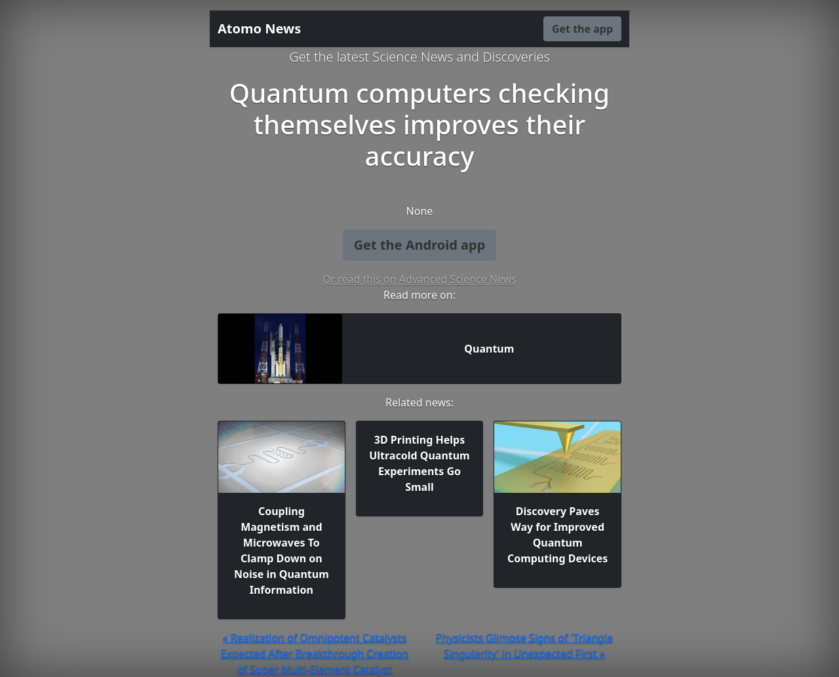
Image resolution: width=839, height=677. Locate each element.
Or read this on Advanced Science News (419, 279)
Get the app (582, 29)
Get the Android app (420, 245)
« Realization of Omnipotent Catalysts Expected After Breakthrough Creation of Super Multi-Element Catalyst (315, 653)
